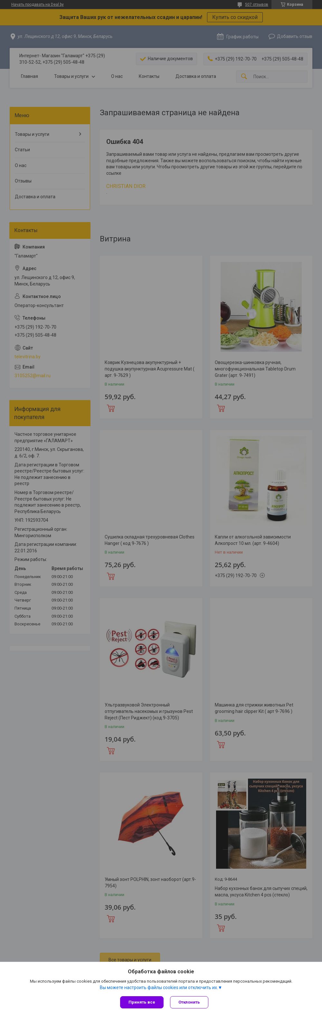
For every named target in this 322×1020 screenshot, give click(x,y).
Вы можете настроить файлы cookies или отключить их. (159, 987)
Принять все (141, 1002)
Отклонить (189, 1002)
